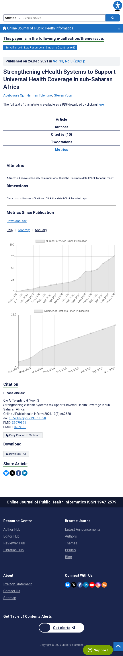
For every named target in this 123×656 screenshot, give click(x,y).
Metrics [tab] (61, 149)
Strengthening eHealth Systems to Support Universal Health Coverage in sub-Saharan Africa (59, 79)
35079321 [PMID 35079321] (19, 422)
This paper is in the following (53, 38)
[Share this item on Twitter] (12, 473)
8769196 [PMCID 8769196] (20, 427)
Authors (71, 536)
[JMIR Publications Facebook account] (80, 585)
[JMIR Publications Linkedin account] (86, 585)
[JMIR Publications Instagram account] (98, 585)
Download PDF (16, 453)
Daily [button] (10, 230)
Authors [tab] (61, 127)
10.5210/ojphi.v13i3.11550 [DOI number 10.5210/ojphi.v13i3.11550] (27, 418)
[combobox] (63, 17)
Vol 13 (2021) (69, 61)
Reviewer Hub (14, 543)
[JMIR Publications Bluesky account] (67, 585)
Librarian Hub (13, 550)
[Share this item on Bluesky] (6, 473)
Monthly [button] (24, 230)
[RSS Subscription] (104, 585)
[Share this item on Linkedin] (24, 473)
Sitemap (9, 598)
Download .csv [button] (17, 221)
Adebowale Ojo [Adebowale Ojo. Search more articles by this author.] (14, 95)
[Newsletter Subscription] (61, 628)
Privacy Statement (17, 584)
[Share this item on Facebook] (18, 473)
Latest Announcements (83, 529)
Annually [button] (41, 230)
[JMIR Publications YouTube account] (92, 585)
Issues (70, 550)
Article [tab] (61, 119)
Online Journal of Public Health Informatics (37, 28)
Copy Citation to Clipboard (23, 435)
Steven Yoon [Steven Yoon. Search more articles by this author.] (63, 95)
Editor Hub (11, 536)
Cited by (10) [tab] (61, 134)
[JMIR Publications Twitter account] (73, 585)
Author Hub (11, 529)
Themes (71, 543)
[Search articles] (112, 17)
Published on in (45, 61)
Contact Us (11, 591)
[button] (118, 5)
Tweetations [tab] (61, 142)
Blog (68, 557)
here (101, 104)
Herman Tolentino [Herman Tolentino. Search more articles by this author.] (40, 95)
